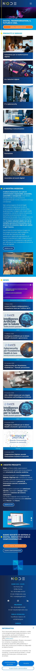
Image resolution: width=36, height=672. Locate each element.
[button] (31, 518)
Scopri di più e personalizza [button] (18, 668)
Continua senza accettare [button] (10, 663)
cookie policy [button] (9, 638)
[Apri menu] (30, 3)
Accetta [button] (26, 663)
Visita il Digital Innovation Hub (15, 546)
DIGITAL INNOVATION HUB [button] (18, 27)
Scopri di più (9, 248)
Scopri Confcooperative (13, 550)
